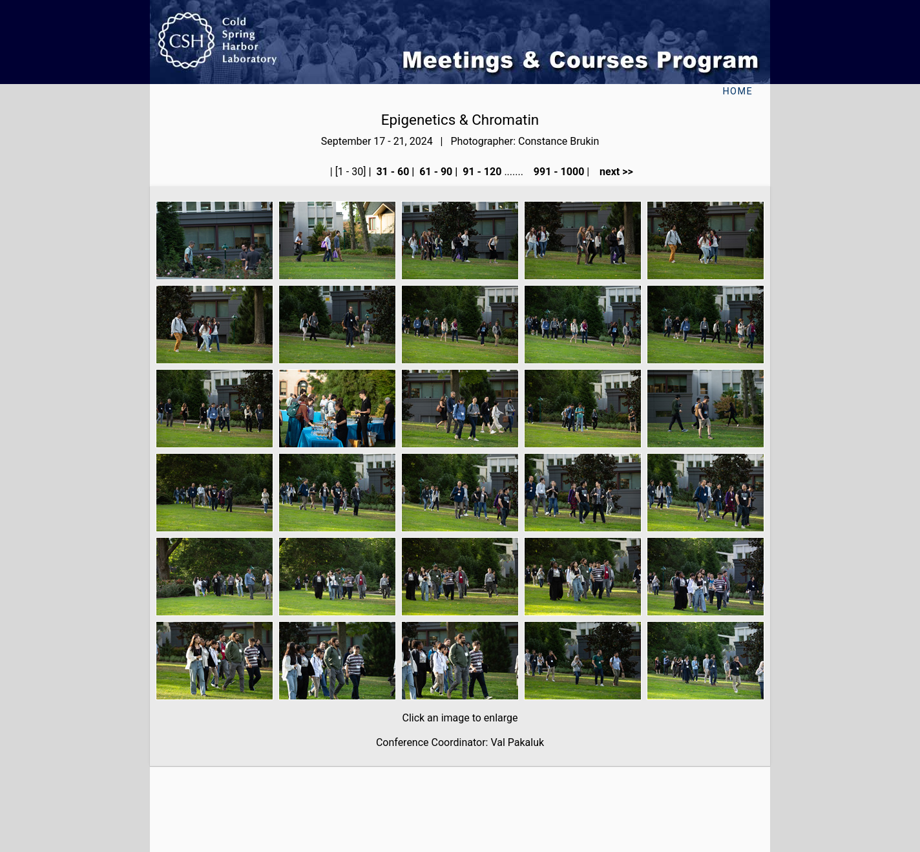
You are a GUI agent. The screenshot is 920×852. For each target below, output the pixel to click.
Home (737, 91)
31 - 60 (391, 171)
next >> (612, 171)
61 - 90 (434, 171)
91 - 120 (480, 171)
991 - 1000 (558, 171)
